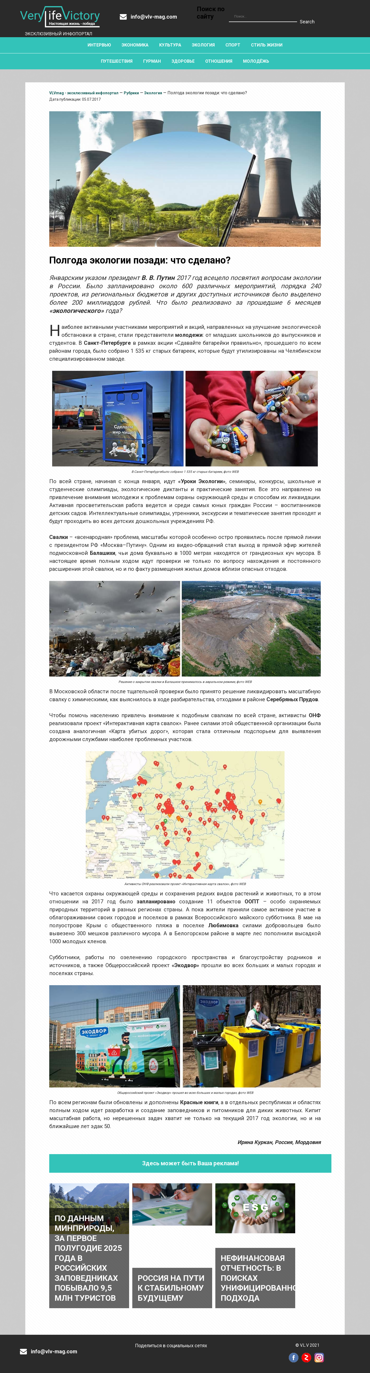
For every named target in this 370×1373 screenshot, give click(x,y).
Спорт (232, 45)
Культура (170, 45)
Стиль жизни (266, 45)
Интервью (99, 45)
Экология (203, 45)
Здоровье (183, 61)
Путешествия (117, 61)
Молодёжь (256, 61)
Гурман (152, 61)
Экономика (135, 45)
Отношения (218, 61)
